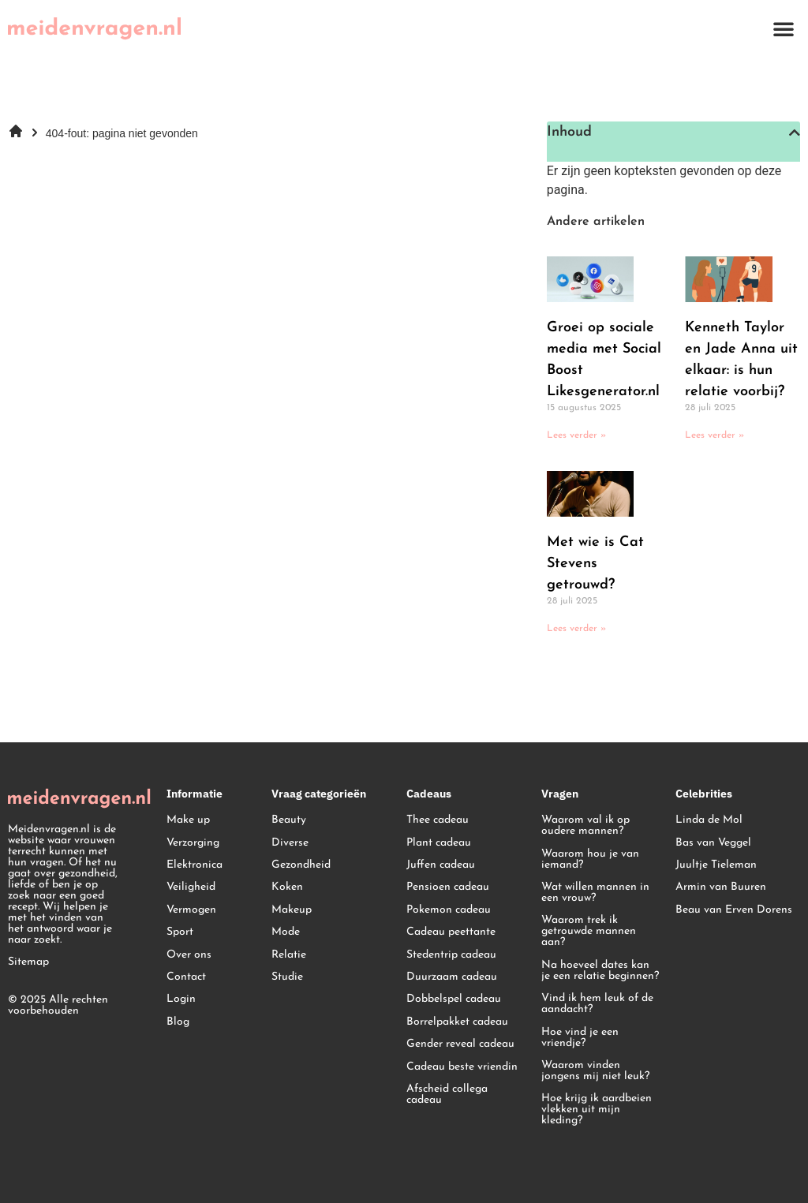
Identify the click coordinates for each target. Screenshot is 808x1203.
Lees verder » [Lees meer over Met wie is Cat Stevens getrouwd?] (576, 628)
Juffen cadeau (440, 865)
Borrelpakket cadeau (457, 1022)
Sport (179, 932)
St (411, 955)
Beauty (288, 820)
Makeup (291, 910)
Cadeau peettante (451, 932)
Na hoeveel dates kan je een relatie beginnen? (600, 970)
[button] (783, 28)
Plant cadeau (438, 843)
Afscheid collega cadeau (447, 1094)
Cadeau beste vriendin (462, 1067)
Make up (188, 820)
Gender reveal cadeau (460, 1044)
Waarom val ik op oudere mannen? (585, 825)
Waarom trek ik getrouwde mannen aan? (588, 931)
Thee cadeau (437, 820)
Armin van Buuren (720, 887)
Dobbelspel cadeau (453, 999)
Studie (287, 977)
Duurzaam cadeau (451, 977)
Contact (186, 977)
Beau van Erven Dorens (733, 910)
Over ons (188, 955)
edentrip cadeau (456, 955)
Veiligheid (190, 887)
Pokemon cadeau (448, 910)
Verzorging (192, 843)
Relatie (288, 955)
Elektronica (194, 865)
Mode (285, 932)
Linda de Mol (709, 820)
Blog (177, 1022)
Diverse (290, 843)
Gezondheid (301, 865)
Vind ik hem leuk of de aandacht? (597, 1003)
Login (181, 999)
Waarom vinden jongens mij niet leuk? (595, 1070)
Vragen (559, 793)
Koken (287, 887)
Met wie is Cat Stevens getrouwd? (595, 563)
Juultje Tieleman (716, 865)
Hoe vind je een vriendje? (580, 1037)
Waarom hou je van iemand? (590, 859)
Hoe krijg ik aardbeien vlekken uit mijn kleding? (596, 1109)
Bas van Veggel (713, 843)
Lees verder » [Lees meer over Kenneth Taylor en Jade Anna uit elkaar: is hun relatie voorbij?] (714, 435)
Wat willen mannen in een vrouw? (595, 892)
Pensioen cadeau (447, 887)
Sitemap (28, 962)
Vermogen (191, 910)
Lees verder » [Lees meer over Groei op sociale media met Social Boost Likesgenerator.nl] (576, 435)
